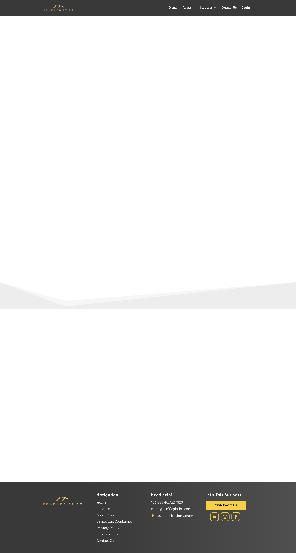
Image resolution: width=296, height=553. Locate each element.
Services (206, 8)
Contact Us (229, 8)
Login (246, 8)
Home (174, 8)
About (187, 8)
